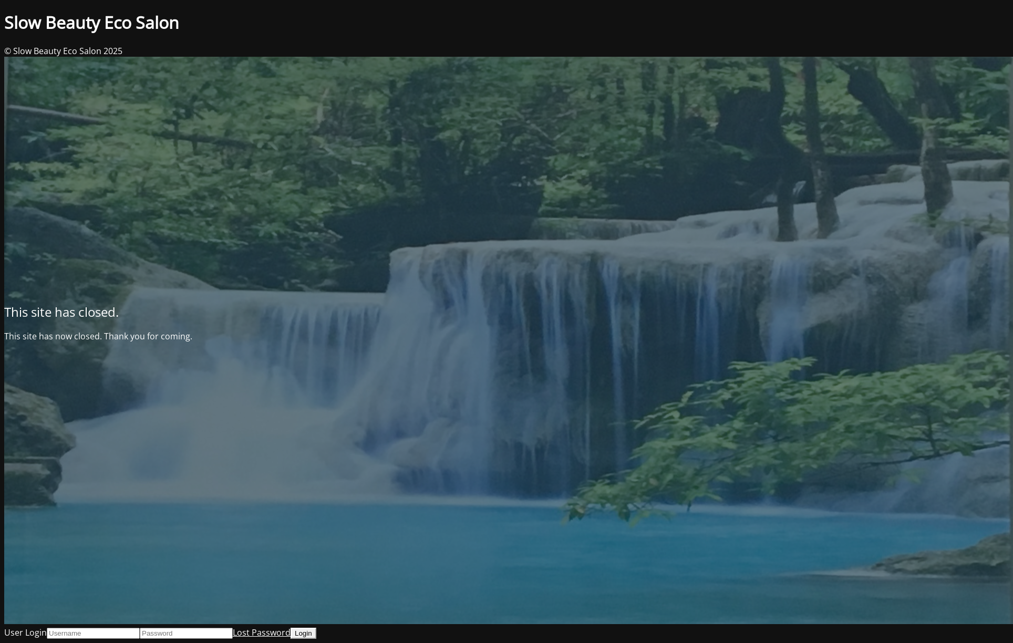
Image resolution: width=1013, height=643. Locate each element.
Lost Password (262, 632)
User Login (25, 632)
